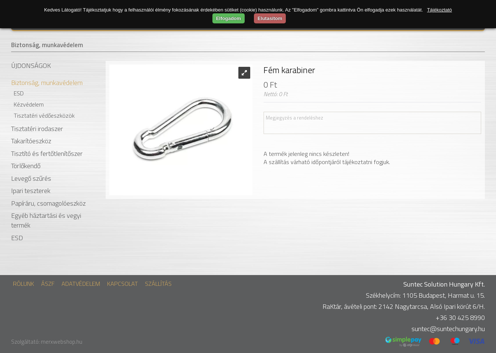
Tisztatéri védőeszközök (44, 115)
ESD (19, 93)
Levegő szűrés (31, 178)
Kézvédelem (29, 104)
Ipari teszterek (30, 191)
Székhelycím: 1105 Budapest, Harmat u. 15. (425, 295)
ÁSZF (47, 283)
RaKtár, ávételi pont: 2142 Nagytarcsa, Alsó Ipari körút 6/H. (404, 306)
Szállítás (158, 283)
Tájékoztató (439, 10)
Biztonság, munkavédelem (47, 45)
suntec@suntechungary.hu (448, 329)
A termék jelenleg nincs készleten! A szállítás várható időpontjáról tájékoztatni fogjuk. (327, 158)
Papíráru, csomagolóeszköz (48, 203)
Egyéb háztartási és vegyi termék (46, 220)
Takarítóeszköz (31, 141)
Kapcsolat (122, 283)
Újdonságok (31, 66)
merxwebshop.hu (61, 341)
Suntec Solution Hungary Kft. (444, 284)
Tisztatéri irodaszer (37, 129)
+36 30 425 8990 (460, 318)
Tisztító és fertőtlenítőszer (47, 153)
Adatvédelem (81, 283)
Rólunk (23, 283)
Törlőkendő (25, 166)
